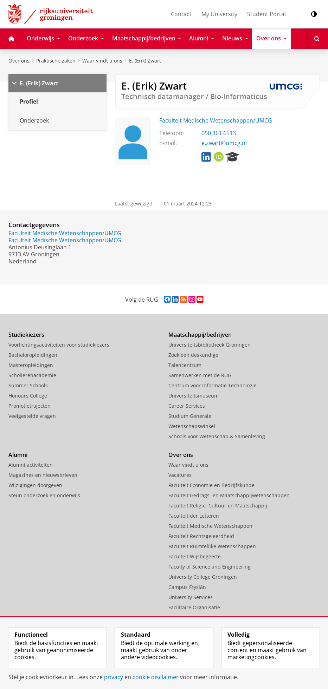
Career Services (186, 405)
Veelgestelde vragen (32, 416)
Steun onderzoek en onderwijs (44, 495)
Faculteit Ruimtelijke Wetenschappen (212, 546)
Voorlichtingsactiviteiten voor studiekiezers (58, 344)
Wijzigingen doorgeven (35, 485)
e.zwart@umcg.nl (224, 143)
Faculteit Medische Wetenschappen (210, 526)
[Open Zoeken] (317, 38)
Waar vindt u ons (102, 60)
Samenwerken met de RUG (199, 375)
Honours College (27, 395)
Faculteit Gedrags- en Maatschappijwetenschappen (229, 495)
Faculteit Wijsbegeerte (194, 556)
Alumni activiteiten (30, 464)
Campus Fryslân (187, 587)
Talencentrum (184, 365)
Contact (181, 14)
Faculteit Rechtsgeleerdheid (201, 536)
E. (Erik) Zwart (145, 60)
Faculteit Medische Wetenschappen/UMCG (215, 120)
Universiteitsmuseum (193, 395)
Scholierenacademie (32, 375)
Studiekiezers (26, 334)
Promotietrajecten (29, 405)
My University (219, 14)
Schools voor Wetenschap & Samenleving (216, 436)
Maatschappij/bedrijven (200, 334)
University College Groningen (202, 576)
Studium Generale (189, 416)
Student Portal (266, 14)
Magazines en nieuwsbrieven (42, 475)
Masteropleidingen (30, 365)
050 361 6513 (218, 133)
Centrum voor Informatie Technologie (212, 385)
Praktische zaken (56, 60)
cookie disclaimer (156, 677)
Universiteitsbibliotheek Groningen (209, 344)
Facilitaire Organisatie (194, 607)
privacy (113, 677)
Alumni (17, 454)
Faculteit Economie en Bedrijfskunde (211, 485)
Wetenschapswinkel (191, 426)
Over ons (19, 60)
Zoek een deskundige (193, 355)
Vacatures (180, 475)
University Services (190, 597)
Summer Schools (28, 385)
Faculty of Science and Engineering (209, 566)
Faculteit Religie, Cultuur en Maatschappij (217, 505)
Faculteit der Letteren (193, 515)
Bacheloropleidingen (32, 355)
